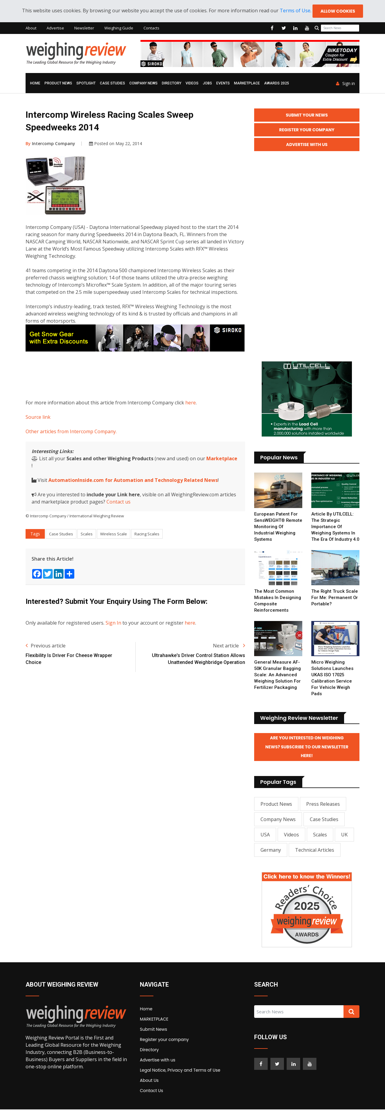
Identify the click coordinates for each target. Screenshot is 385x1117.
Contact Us (151, 1098)
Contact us (118, 502)
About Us (149, 1088)
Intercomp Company (50, 144)
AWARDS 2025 (276, 83)
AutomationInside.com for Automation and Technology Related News (133, 480)
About (31, 28)
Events (223, 83)
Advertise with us (157, 1067)
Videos (192, 83)
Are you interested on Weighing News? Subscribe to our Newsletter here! (306, 754)
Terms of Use (294, 11)
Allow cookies (337, 11)
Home (35, 83)
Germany (270, 857)
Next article (229, 646)
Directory (171, 83)
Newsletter (84, 28)
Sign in (345, 84)
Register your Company (306, 130)
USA (265, 842)
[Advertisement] (135, 374)
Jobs (207, 83)
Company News (143, 83)
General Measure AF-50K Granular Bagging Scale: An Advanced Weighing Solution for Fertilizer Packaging (277, 682)
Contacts (151, 28)
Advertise (55, 28)
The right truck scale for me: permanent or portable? (335, 605)
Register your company (164, 1047)
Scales (87, 534)
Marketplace (221, 458)
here (190, 403)
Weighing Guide (118, 28)
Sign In (113, 623)
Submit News (153, 1037)
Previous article (46, 646)
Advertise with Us (307, 145)
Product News (58, 83)
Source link (38, 417)
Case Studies (112, 83)
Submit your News (307, 115)
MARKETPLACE (247, 83)
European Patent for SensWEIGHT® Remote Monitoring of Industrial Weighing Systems (278, 527)
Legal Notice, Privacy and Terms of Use (180, 1078)
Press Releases (323, 811)
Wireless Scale (113, 534)
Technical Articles (314, 857)
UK (344, 842)
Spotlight (86, 83)
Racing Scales (146, 534)
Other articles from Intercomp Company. (71, 431)
